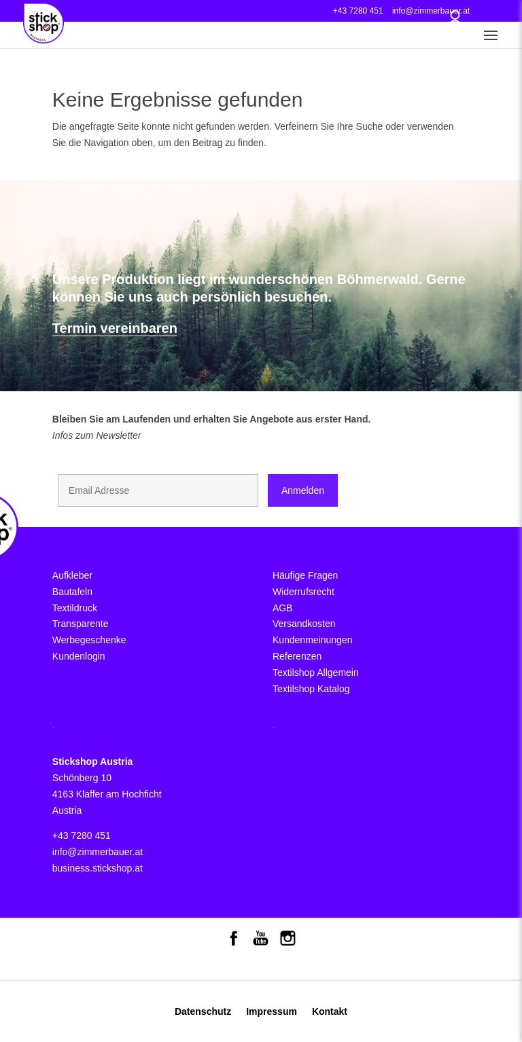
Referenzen (297, 656)
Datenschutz (203, 1012)
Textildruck (74, 608)
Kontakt (329, 1012)
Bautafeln (72, 591)
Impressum (271, 1012)
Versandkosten (304, 623)
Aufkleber (72, 575)
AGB (283, 608)
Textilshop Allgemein (316, 672)
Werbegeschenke (89, 639)
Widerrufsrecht (303, 591)
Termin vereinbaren (114, 328)
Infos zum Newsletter (96, 435)
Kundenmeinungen (313, 639)
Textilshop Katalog (311, 688)
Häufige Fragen (305, 575)
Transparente (80, 623)
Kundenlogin (78, 656)
